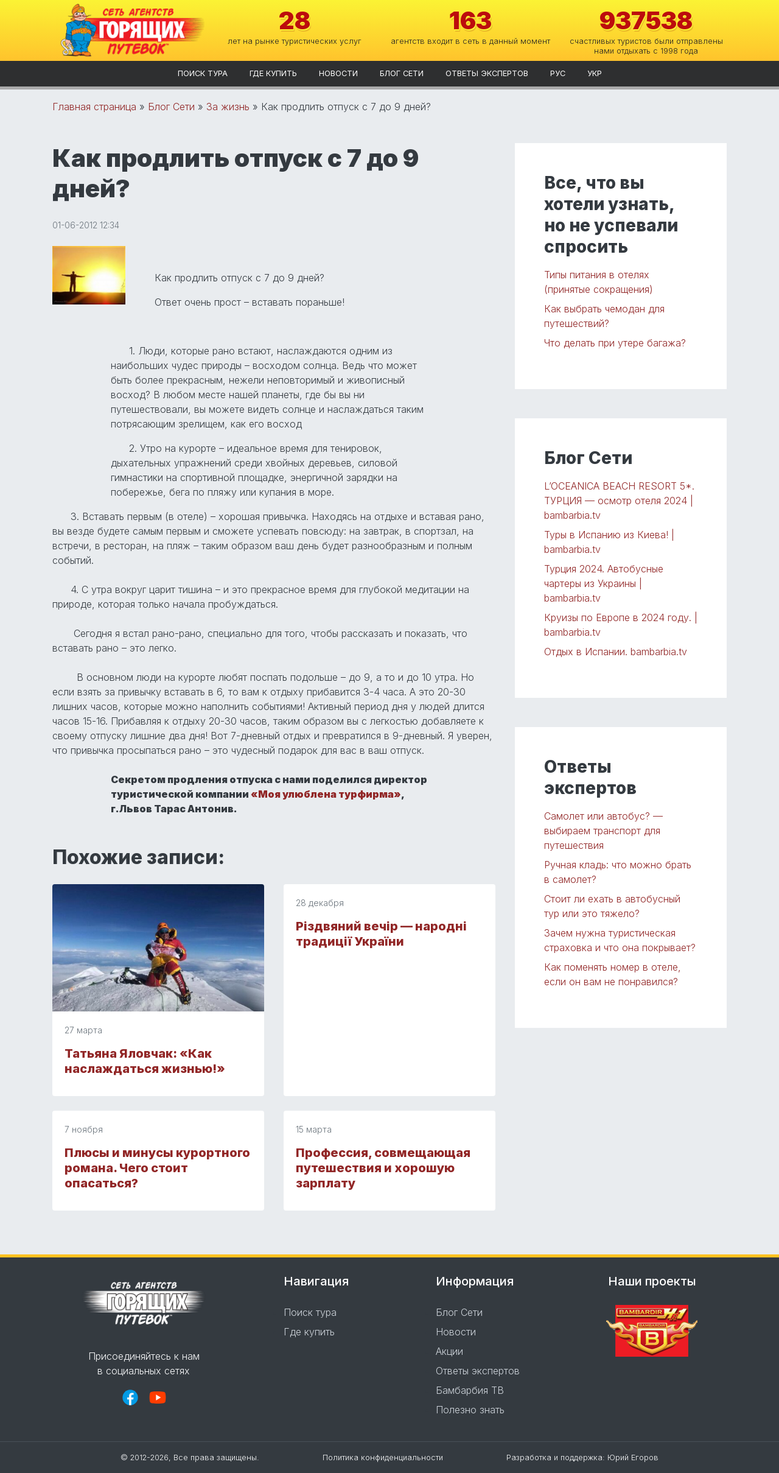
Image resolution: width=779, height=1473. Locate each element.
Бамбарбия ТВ (470, 1390)
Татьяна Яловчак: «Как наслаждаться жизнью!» (145, 1061)
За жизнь (228, 106)
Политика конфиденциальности (383, 1457)
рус (557, 73)
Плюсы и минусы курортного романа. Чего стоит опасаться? (157, 1167)
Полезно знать (470, 1410)
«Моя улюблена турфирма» (326, 794)
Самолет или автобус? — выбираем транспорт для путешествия (603, 830)
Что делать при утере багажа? (615, 343)
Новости (338, 73)
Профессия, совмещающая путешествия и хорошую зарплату (383, 1167)
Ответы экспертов (486, 73)
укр (594, 73)
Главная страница (94, 106)
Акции (449, 1351)
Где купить (273, 73)
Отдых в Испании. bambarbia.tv (615, 651)
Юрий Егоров (632, 1457)
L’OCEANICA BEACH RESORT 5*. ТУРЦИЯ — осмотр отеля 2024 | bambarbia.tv (619, 500)
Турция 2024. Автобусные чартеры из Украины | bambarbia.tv (603, 583)
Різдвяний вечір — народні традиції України (381, 934)
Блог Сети (402, 73)
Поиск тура (203, 73)
